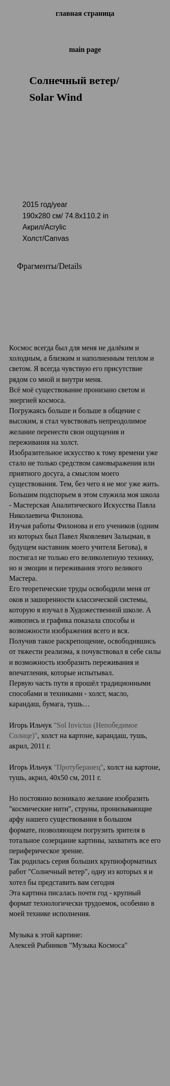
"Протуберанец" (78, 767)
